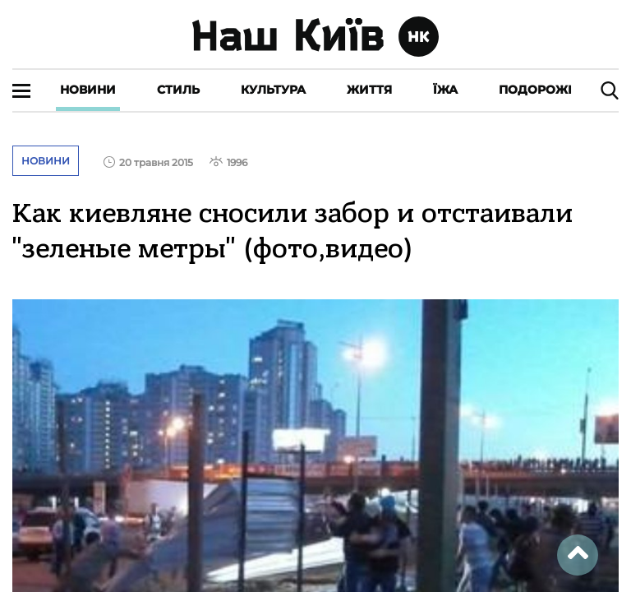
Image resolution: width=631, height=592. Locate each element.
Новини (88, 89)
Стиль (178, 89)
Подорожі (535, 89)
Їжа (445, 89)
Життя (369, 89)
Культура (273, 89)
